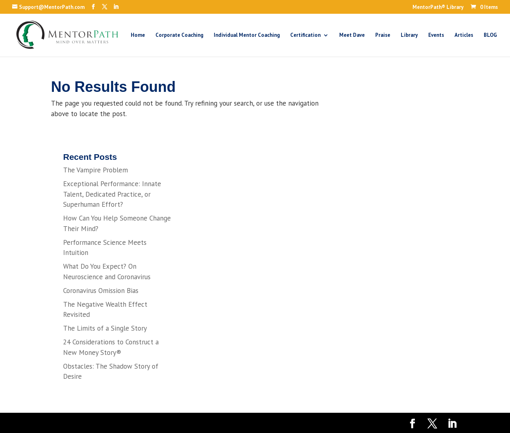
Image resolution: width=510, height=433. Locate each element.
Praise (382, 35)
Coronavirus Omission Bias (100, 290)
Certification (305, 35)
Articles (464, 35)
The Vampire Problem (95, 170)
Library (409, 35)
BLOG (490, 35)
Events (436, 35)
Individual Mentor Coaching (247, 35)
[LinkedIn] (116, 7)
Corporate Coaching (179, 35)
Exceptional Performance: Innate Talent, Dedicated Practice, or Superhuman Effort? (112, 194)
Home (138, 35)
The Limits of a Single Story (105, 328)
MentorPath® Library (437, 7)
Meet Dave (352, 35)
